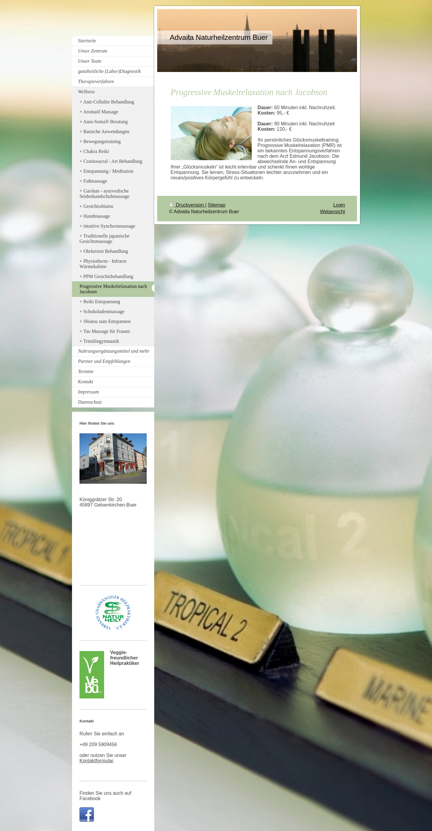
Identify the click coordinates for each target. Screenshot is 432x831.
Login (339, 205)
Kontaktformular (96, 760)
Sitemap (216, 205)
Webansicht (332, 211)
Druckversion (187, 205)
